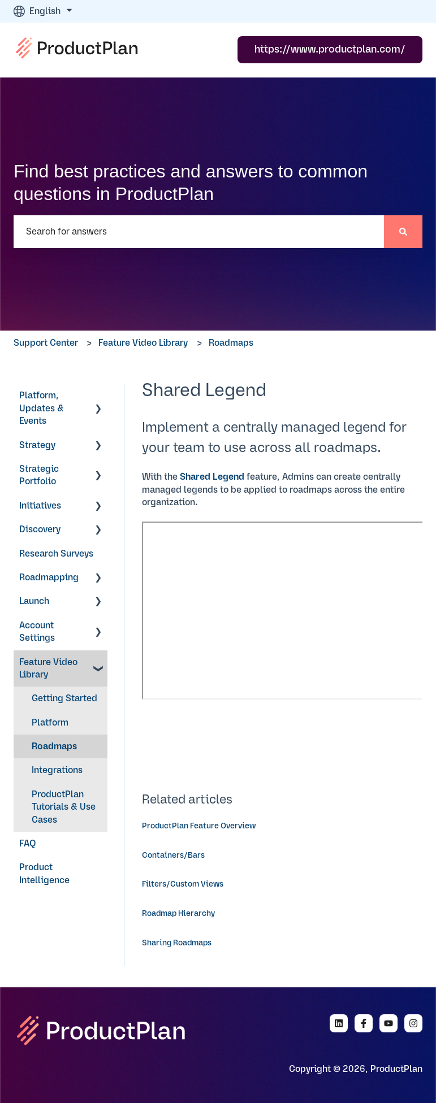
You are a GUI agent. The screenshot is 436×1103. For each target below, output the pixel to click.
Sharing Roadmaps (176, 943)
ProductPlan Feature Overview (199, 826)
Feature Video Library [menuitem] (48, 668)
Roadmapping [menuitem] (49, 577)
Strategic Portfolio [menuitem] (39, 475)
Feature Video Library (143, 343)
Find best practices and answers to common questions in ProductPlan (191, 182)
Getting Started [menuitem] (64, 698)
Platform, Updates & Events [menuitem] (41, 408)
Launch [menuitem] (34, 601)
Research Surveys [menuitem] (56, 553)
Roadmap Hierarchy (178, 914)
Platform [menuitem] (50, 722)
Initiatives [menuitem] (40, 505)
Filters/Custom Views (182, 884)
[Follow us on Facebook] (364, 1023)
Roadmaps (231, 343)
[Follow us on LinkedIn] (339, 1023)
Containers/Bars (173, 855)
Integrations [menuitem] (57, 770)
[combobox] (199, 231)
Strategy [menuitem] (37, 445)
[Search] (403, 231)
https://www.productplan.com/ (329, 50)
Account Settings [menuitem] (37, 631)
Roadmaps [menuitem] (54, 746)
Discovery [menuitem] (40, 529)
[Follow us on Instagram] (413, 1023)
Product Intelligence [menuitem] (44, 873)
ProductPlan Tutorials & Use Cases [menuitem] (64, 807)
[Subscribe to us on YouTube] (388, 1023)
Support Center (46, 343)
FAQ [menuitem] (27, 843)
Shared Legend (212, 476)
